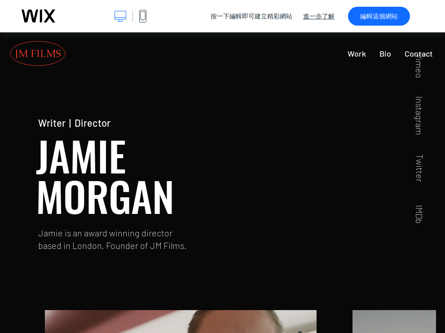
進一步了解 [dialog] (319, 16)
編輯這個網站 (379, 16)
